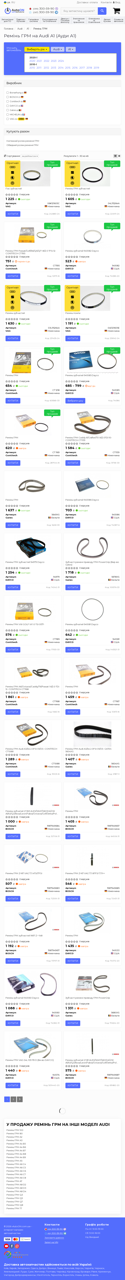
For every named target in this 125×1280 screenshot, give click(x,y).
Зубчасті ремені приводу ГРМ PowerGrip (87, 998)
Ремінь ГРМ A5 (14, 1161)
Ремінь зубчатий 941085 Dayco (82, 375)
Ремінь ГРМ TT (14, 1208)
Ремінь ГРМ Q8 (15, 1205)
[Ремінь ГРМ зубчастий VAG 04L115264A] (92, 173)
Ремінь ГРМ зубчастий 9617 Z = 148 (24, 936)
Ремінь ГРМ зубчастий (77, 188)
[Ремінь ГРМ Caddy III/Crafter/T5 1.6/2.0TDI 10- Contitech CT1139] (92, 422)
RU (13, 2)
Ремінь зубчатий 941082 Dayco (82, 250)
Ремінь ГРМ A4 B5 (16, 1144)
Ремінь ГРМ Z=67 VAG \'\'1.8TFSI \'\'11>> (85, 873)
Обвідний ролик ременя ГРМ (22, 145)
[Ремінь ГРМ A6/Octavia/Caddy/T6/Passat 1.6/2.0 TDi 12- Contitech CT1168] (32, 671)
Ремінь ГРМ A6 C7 (16, 1174)
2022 (46, 60)
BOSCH (16, 97)
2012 (46, 67)
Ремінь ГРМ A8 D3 (16, 1188)
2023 (53, 60)
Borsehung (17, 92)
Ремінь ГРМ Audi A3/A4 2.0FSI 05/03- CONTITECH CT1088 (31, 750)
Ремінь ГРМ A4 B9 (16, 1157)
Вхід (116, 2)
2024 (61, 60)
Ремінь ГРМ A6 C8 (16, 1178)
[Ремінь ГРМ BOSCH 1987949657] (92, 796)
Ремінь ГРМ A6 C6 (16, 1171)
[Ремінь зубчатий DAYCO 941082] (92, 236)
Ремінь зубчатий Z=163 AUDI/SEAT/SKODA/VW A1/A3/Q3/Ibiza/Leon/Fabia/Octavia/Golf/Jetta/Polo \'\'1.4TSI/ (32, 812)
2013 (53, 67)
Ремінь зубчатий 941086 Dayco (82, 500)
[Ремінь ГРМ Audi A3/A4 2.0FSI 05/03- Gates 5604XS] (92, 734)
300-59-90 (42, 8)
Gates (15, 110)
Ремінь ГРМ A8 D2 (16, 1185)
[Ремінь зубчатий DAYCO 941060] (33, 983)
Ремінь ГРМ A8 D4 (16, 1191)
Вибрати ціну (75, 400)
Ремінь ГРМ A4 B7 (16, 1151)
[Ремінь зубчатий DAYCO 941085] (92, 360)
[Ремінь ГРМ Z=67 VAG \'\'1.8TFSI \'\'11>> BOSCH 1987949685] (92, 858)
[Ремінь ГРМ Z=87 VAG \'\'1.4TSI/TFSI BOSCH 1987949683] (32, 858)
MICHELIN (16, 114)
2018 (89, 67)
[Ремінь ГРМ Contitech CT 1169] (32, 422)
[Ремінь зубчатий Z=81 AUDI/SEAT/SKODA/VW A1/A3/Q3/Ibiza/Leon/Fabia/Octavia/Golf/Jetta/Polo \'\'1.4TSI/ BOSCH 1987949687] (92, 1045)
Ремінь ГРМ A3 (14, 1140)
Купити (13, 214)
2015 (67, 67)
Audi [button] (57, 49)
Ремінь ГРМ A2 (14, 1137)
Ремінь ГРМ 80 (15, 1133)
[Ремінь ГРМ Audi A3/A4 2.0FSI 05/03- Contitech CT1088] (32, 734)
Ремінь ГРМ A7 (14, 1181)
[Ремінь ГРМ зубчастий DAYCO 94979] (32, 547)
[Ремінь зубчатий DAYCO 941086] (92, 485)
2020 (32, 60)
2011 (39, 67)
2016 (74, 67)
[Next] (20, 1099)
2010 (32, 67)
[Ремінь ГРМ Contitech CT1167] (92, 671)
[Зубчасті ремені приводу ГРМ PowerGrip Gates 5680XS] (92, 983)
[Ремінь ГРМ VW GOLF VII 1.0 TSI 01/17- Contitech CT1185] (32, 609)
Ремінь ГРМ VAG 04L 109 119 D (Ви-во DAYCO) (30, 1060)
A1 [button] (70, 49)
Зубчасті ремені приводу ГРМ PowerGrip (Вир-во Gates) (92, 563)
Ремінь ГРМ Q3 (15, 1195)
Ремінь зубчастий (15, 313)
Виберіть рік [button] (37, 49)
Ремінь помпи (72, 313)
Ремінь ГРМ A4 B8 (16, 1154)
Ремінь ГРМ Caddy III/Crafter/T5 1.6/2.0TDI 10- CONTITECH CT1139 (88, 438)
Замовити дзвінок (54, 1237)
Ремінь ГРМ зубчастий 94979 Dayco (25, 562)
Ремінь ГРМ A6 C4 (16, 1164)
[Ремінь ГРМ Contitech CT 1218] (32, 360)
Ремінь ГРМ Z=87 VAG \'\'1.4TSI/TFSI (24, 873)
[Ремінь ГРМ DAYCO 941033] (92, 921)
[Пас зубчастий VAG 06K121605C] (32, 173)
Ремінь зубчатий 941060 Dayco (22, 998)
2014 (60, 67)
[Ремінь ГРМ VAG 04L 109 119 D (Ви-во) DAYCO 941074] (32, 1045)
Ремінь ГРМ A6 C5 (16, 1168)
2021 (39, 60)
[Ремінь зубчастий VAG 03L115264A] (32, 298)
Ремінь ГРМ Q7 (15, 1202)
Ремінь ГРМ (12, 375)
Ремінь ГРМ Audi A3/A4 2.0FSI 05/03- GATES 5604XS (88, 750)
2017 (82, 67)
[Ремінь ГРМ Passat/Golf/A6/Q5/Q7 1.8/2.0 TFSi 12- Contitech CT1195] (32, 236)
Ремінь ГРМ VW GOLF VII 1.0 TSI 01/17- (25, 624)
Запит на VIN (51, 1242)
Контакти (106, 2)
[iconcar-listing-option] (119, 156)
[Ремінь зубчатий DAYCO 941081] (92, 609)
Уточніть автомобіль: (14, 49)
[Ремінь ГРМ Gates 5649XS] (32, 485)
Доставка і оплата (87, 2)
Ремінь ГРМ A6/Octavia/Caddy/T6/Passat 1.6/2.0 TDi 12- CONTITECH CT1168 (32, 687)
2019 (96, 67)
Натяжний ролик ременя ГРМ (23, 141)
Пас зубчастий (14, 188)
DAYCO (15, 105)
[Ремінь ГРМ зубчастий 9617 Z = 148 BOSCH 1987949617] (32, 921)
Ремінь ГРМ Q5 (15, 1198)
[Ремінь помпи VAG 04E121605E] (92, 298)
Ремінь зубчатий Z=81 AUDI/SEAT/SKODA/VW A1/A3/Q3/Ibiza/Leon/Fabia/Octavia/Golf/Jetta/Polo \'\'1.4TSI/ (91, 1061)
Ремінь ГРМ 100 (15, 1130)
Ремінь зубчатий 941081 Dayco (81, 624)
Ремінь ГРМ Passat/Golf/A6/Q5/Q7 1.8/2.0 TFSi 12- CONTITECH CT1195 (31, 252)
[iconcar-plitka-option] (115, 156)
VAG (17, 119)
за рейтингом (30, 156)
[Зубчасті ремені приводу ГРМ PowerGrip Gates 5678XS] (92, 547)
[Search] (102, 11)
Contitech (16, 101)
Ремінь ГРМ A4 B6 (16, 1147)
